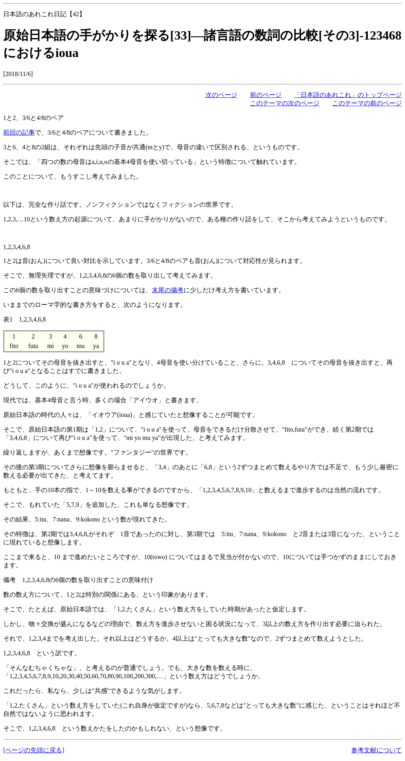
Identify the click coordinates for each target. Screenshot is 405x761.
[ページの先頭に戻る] (33, 750)
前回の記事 (19, 132)
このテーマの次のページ (285, 103)
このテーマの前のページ (367, 103)
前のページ (266, 94)
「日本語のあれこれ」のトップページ (348, 94)
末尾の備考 (168, 290)
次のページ (221, 94)
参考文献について (376, 750)
